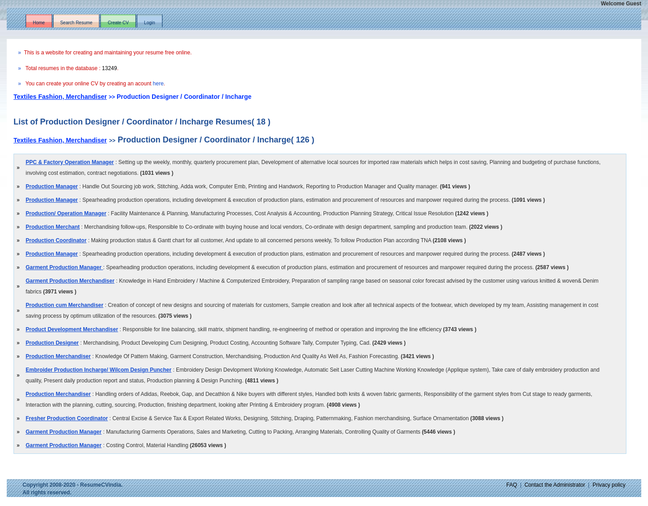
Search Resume (76, 22)
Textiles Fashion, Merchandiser (60, 96)
